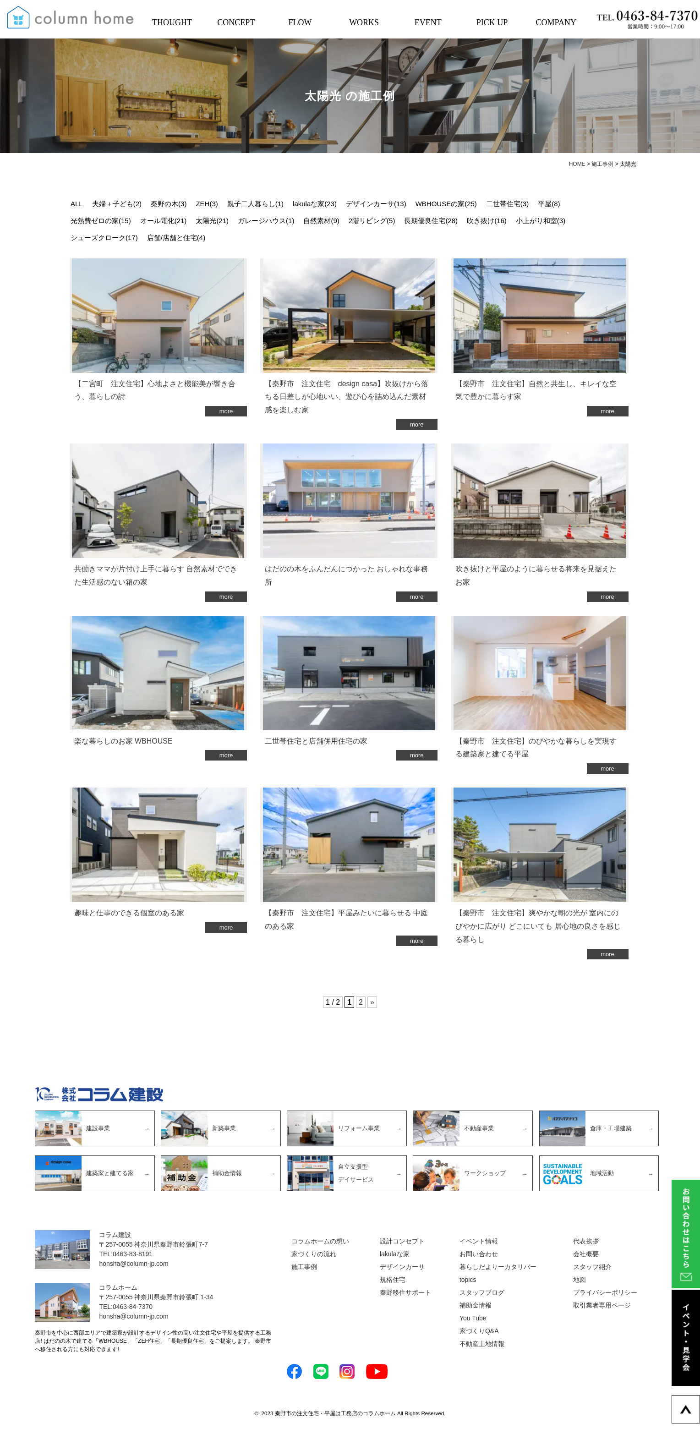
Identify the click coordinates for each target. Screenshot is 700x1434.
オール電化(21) (163, 220)
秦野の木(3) (168, 204)
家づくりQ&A (479, 1331)
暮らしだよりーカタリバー (497, 1266)
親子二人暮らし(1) (255, 204)
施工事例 (304, 1266)
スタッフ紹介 (592, 1266)
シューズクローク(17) (104, 237)
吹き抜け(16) (487, 220)
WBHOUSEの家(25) (446, 204)
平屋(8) (549, 204)
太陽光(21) (212, 220)
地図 (579, 1279)
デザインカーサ (402, 1266)
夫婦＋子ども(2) (117, 204)
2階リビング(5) (372, 220)
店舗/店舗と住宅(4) (176, 237)
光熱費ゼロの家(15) (101, 220)
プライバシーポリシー (605, 1292)
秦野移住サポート (405, 1292)
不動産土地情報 (481, 1343)
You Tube (473, 1318)
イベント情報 (478, 1241)
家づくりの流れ (313, 1254)
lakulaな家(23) (315, 204)
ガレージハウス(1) (266, 220)
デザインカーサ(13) (376, 204)
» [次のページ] (372, 1002)
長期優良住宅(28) (431, 220)
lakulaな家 (395, 1254)
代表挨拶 (586, 1241)
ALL (77, 204)
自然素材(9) (321, 220)
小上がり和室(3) (540, 220)
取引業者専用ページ (602, 1305)
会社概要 (586, 1254)
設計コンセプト (402, 1241)
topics (467, 1279)
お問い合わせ (478, 1254)
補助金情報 (475, 1305)
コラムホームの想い (320, 1241)
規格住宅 (392, 1279)
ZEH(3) (207, 204)
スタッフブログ (481, 1292)
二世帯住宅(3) (507, 204)
